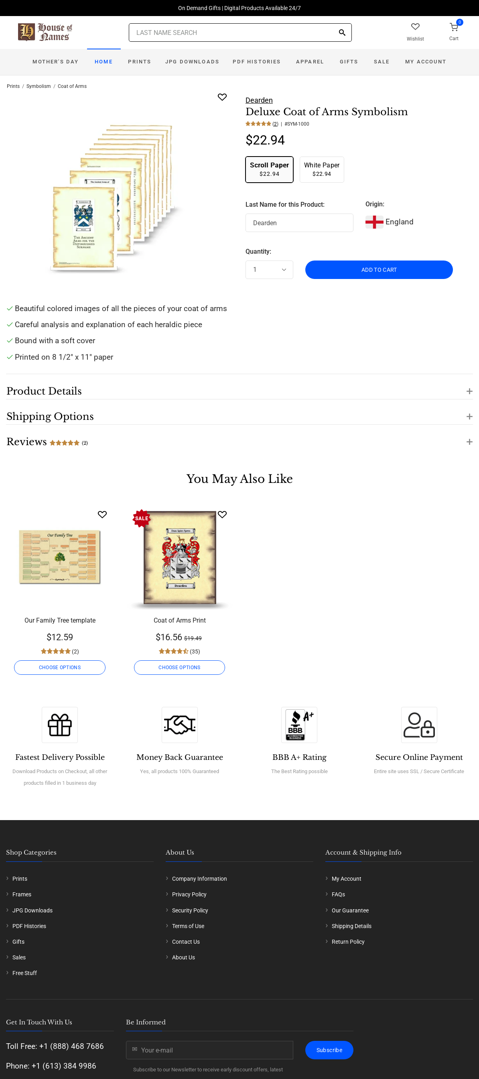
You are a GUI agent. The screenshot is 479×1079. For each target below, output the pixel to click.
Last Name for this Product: (285, 204)
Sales (19, 957)
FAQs (338, 894)
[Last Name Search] (240, 32)
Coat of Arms (72, 86)
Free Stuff (24, 973)
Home (104, 62)
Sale (382, 62)
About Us (183, 957)
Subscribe (329, 1050)
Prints (139, 62)
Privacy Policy (189, 894)
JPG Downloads (192, 62)
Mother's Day (55, 62)
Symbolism (38, 86)
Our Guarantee (350, 910)
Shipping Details (351, 926)
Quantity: (258, 251)
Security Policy (190, 910)
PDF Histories (257, 62)
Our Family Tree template (59, 620)
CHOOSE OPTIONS (60, 667)
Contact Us (186, 942)
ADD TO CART (379, 270)
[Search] (342, 33)
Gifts (349, 62)
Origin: (374, 204)
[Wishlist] (102, 514)
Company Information (199, 878)
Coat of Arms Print (180, 620)
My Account (426, 62)
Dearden (259, 100)
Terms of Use (188, 926)
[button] (239, 386)
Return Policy (348, 942)
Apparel (310, 62)
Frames (21, 894)
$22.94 (269, 169)
